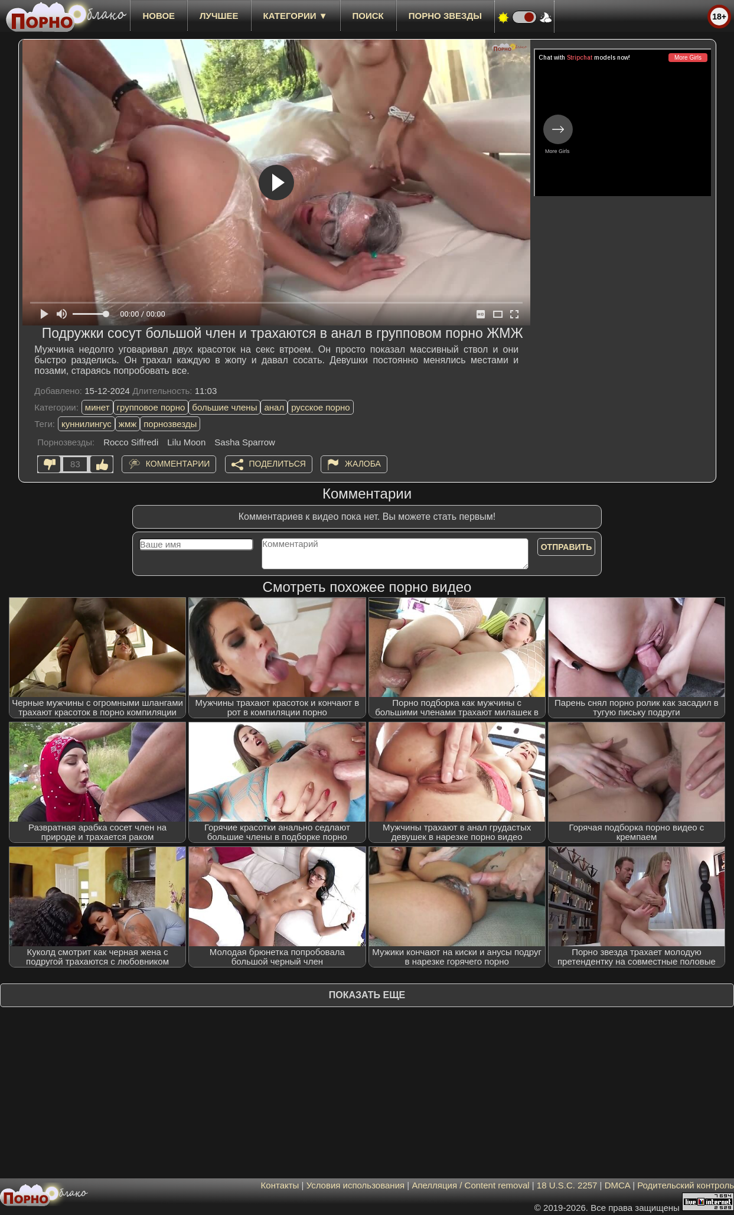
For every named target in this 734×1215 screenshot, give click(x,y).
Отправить (566, 547)
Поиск (368, 16)
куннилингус (86, 424)
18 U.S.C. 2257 (567, 1185)
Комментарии (178, 463)
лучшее (219, 16)
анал (274, 407)
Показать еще (367, 995)
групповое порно (151, 407)
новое (158, 16)
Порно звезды (445, 16)
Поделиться (277, 463)
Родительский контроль (685, 1185)
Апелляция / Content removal (470, 1185)
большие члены (224, 407)
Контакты (280, 1185)
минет (97, 407)
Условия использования (355, 1185)
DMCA (617, 1185)
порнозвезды (170, 424)
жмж (127, 424)
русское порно (320, 407)
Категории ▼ (295, 16)
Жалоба (363, 463)
